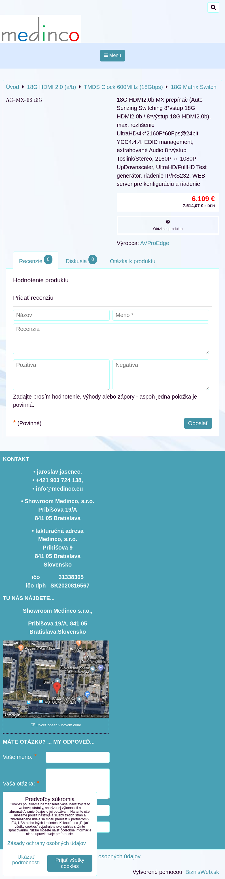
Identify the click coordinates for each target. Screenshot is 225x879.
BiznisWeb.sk (202, 872)
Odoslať (198, 423)
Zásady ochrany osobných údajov (99, 856)
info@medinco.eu (59, 489)
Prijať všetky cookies (70, 863)
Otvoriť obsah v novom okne (56, 725)
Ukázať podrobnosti (26, 859)
